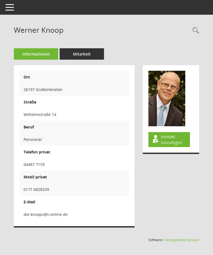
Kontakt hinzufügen (167, 139)
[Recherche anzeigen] (194, 30)
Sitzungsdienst (181, 240)
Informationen (36, 54)
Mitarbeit (82, 54)
